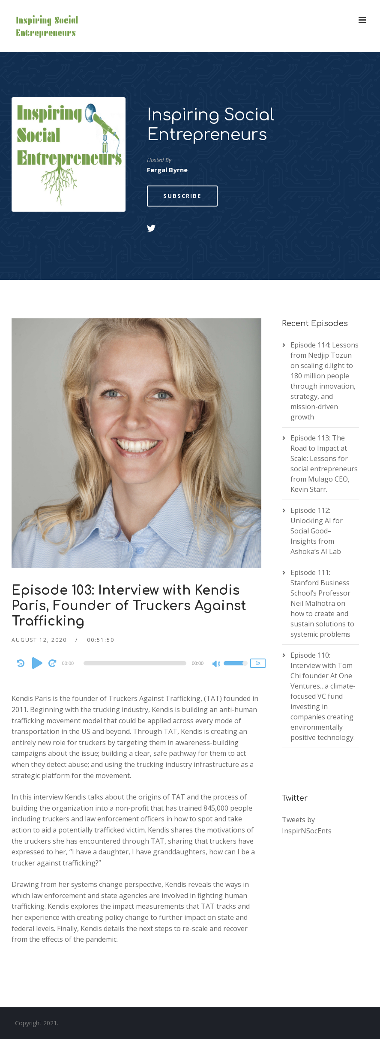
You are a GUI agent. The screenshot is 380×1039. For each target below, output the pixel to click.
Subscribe (182, 196)
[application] (137, 663)
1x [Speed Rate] (258, 663)
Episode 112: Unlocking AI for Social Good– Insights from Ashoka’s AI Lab (316, 531)
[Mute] (216, 664)
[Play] (37, 662)
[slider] (135, 663)
